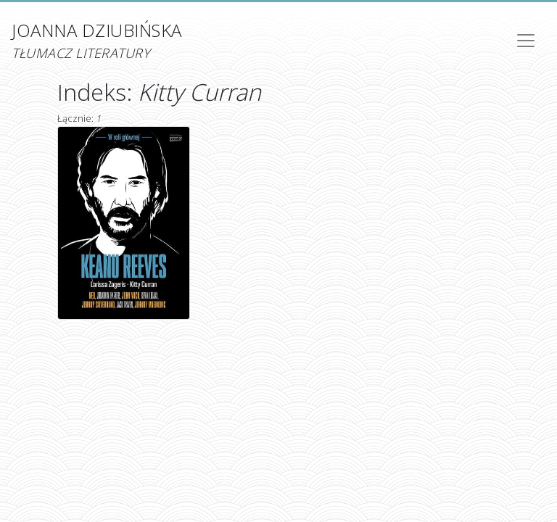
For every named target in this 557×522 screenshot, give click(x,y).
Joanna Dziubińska (97, 40)
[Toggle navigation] (525, 40)
